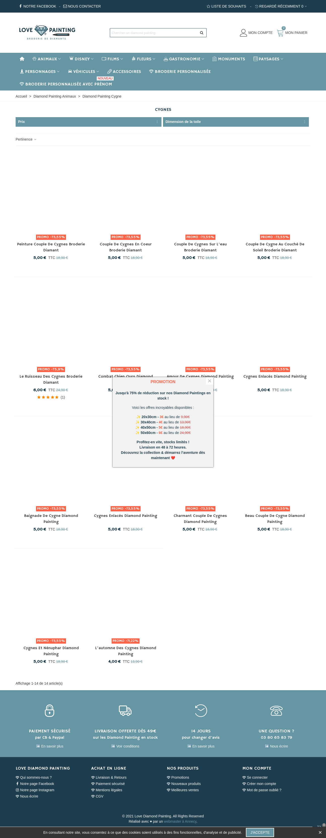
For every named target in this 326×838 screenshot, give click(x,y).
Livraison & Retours (108, 777)
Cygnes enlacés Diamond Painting (275, 376)
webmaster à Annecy (180, 821)
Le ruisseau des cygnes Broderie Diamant (51, 379)
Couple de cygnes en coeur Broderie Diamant (126, 247)
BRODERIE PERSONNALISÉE (180, 71)
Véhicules (81, 71)
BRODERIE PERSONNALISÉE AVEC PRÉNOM (67, 82)
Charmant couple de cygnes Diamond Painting (200, 518)
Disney (79, 59)
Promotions (178, 777)
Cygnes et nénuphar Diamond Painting (51, 651)
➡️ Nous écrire (276, 746)
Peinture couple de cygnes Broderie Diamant (51, 247)
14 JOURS (201, 731)
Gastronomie (182, 59)
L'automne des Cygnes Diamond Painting (125, 651)
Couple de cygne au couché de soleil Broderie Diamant (275, 247)
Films (110, 59)
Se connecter (255, 777)
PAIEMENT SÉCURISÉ (49, 731)
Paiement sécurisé (108, 783)
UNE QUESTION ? (276, 731)
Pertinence (26, 139)
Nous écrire (27, 796)
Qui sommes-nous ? (34, 777)
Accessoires (124, 71)
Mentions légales (106, 790)
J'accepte (260, 832)
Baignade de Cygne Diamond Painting (51, 518)
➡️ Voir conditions (125, 746)
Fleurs (141, 59)
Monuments (228, 59)
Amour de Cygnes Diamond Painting (200, 376)
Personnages (38, 71)
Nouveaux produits (184, 783)
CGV (97, 796)
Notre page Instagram (35, 790)
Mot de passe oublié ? (261, 790)
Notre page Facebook (35, 783)
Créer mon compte (259, 783)
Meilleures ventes (183, 790)
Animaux (44, 59)
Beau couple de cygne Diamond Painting (275, 518)
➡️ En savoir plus (49, 746)
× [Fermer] (210, 381)
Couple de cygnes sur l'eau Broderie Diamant (200, 247)
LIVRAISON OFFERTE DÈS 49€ (125, 731)
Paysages (266, 59)
